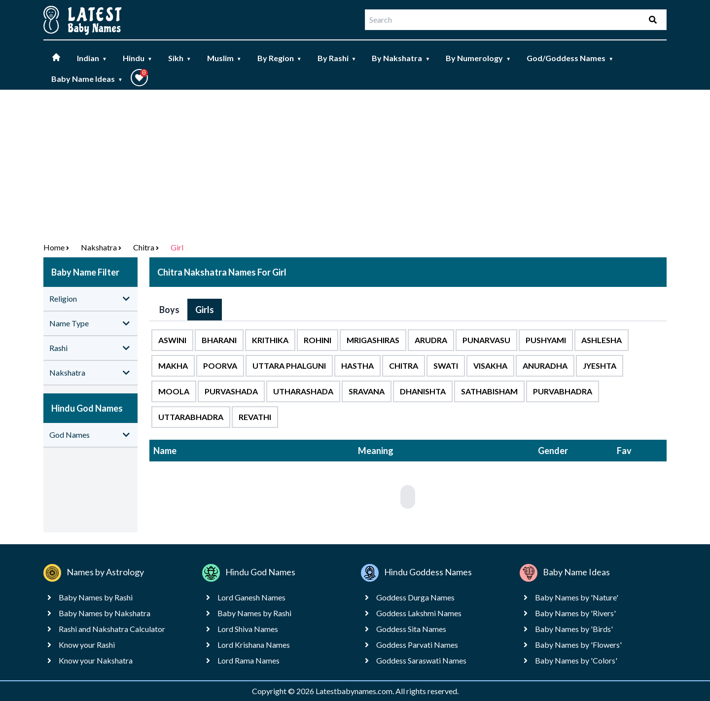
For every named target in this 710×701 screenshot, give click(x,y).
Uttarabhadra (190, 416)
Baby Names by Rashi (96, 597)
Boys (169, 309)
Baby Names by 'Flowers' (578, 644)
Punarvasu (486, 340)
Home (54, 247)
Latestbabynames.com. (355, 691)
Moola (173, 391)
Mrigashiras (373, 340)
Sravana (367, 391)
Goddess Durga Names (415, 597)
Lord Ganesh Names (251, 597)
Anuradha (545, 365)
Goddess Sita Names (411, 628)
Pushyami (546, 340)
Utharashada (303, 391)
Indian (92, 58)
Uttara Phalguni (289, 365)
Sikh (179, 58)
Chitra (143, 247)
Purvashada (231, 391)
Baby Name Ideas (87, 78)
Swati (445, 365)
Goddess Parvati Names (417, 644)
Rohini (317, 340)
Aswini (172, 340)
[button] (139, 77)
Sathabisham (489, 391)
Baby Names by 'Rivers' (575, 613)
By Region (279, 58)
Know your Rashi (87, 644)
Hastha (357, 365)
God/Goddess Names (570, 58)
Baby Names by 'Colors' (576, 660)
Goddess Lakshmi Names (419, 613)
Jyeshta (599, 365)
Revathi (255, 416)
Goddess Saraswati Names (421, 660)
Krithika (270, 340)
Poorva (220, 365)
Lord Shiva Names (247, 628)
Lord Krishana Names (253, 644)
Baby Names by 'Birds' (574, 628)
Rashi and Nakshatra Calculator (112, 628)
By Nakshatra (401, 58)
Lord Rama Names (248, 660)
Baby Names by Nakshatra (104, 613)
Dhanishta (423, 391)
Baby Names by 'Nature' (576, 597)
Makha (173, 365)
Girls (204, 309)
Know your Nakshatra (96, 660)
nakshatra (99, 247)
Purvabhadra (562, 391)
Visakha (490, 365)
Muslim (224, 58)
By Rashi (337, 58)
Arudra (431, 340)
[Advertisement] (355, 164)
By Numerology (478, 58)
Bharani (219, 340)
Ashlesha (601, 340)
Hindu (137, 58)
